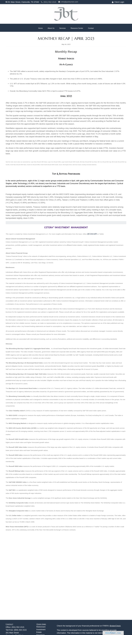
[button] (40, 28)
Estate (39, 632)
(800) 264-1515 (20, 630)
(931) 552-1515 (48, 2)
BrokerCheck (115, 626)
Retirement (40, 627)
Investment (40, 629)
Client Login (118, 2)
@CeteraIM (92, 234)
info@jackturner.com (68, 2)
